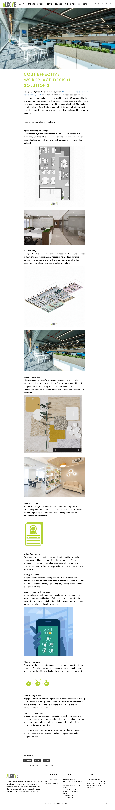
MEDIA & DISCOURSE (61, 4)
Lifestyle (48, 4)
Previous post (33, 766)
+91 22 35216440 (52, 779)
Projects (31, 4)
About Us (22, 4)
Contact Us (82, 4)
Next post (49, 766)
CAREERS (73, 4)
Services (40, 4)
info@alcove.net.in (51, 784)
